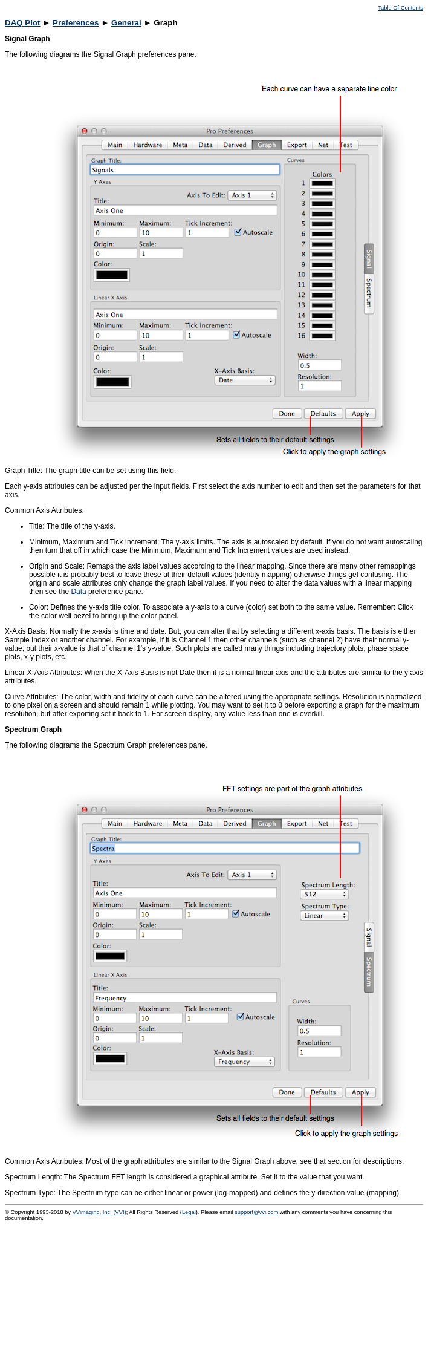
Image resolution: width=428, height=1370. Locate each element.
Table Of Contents (400, 8)
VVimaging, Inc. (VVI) (99, 1212)
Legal (189, 1212)
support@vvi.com (256, 1212)
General (126, 22)
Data (78, 591)
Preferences (76, 22)
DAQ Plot (23, 22)
